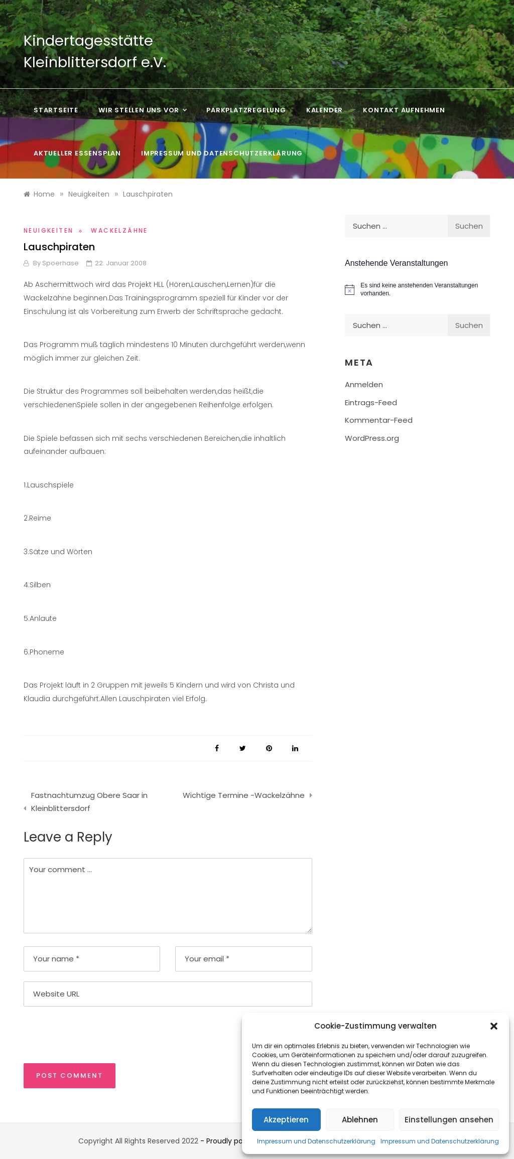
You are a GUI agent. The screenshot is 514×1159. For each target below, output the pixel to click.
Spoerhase (60, 263)
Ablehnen (360, 1119)
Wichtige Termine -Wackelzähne (244, 795)
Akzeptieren (286, 1119)
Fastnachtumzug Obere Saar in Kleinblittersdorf (89, 801)
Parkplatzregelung (246, 110)
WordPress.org (372, 438)
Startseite (56, 110)
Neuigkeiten (48, 230)
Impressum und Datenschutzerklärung (316, 1141)
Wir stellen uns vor (142, 110)
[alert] (417, 289)
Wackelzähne (119, 230)
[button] (494, 1026)
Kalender (324, 110)
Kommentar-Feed (379, 420)
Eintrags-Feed (371, 402)
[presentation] (92, 1034)
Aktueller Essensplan (77, 153)
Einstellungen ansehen (449, 1119)
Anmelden (364, 384)
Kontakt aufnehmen (404, 110)
